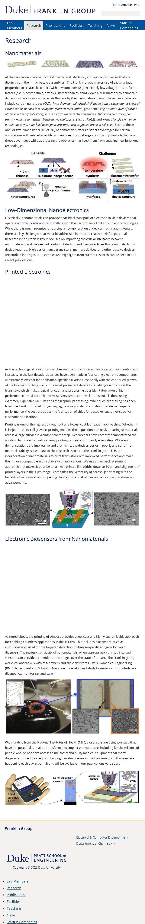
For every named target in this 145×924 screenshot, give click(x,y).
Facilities (76, 25)
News (111, 25)
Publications (55, 25)
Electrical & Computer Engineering (100, 837)
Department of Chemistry (94, 843)
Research (34, 25)
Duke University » (125, 5)
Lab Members (14, 25)
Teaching (95, 25)
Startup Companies (129, 25)
